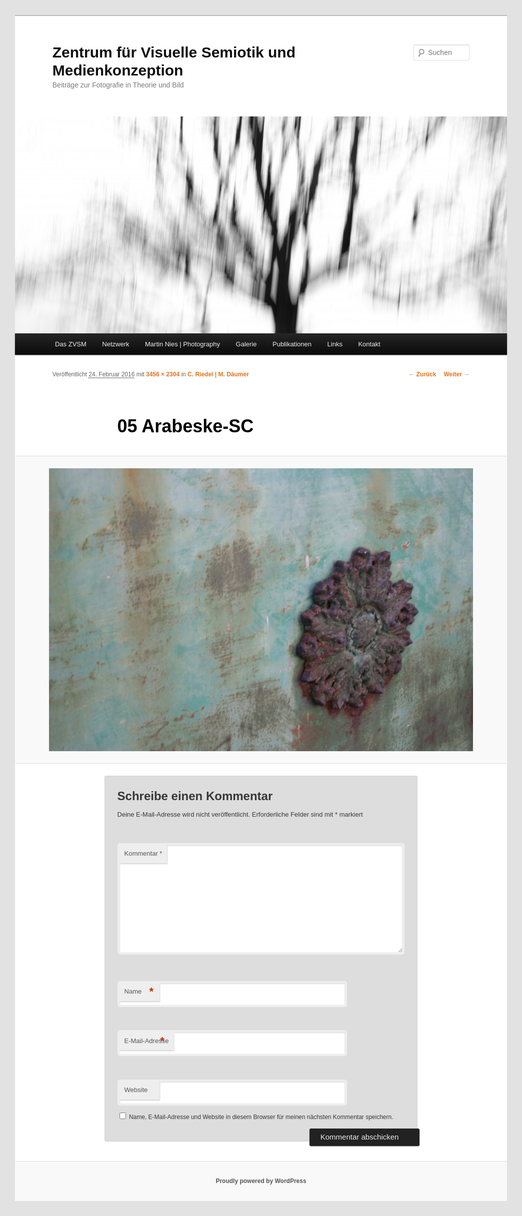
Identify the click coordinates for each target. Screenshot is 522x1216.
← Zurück (422, 374)
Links (335, 344)
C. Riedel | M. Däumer (218, 374)
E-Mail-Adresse (146, 1041)
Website (136, 1090)
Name (139, 992)
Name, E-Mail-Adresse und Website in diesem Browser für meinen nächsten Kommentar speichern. (261, 1117)
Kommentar (143, 853)
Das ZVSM (70, 344)
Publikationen (292, 344)
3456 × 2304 (163, 374)
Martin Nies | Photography (182, 344)
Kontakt (369, 344)
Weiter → (457, 374)
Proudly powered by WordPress (261, 1181)
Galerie (246, 344)
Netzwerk (115, 344)
